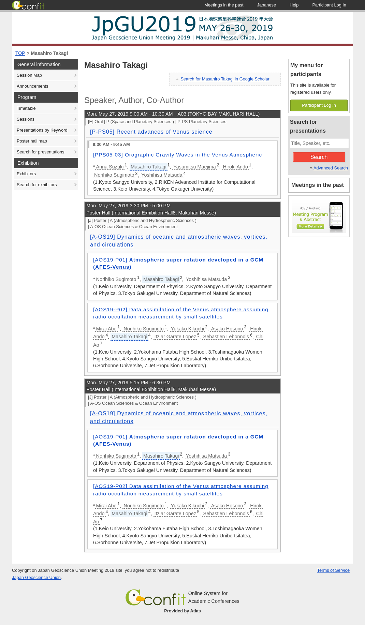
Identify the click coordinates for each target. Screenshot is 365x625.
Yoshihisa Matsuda (161, 175)
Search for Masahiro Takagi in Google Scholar (224, 78)
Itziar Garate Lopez (175, 336)
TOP (20, 53)
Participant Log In (319, 105)
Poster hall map (32, 141)
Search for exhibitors (37, 184)
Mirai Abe (106, 328)
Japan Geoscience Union (36, 577)
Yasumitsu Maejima (194, 166)
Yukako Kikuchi (187, 328)
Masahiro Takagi (49, 53)
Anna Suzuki (110, 166)
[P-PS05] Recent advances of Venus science (151, 132)
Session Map (29, 75)
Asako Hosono (227, 328)
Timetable (26, 108)
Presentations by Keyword (42, 130)
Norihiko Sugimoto (114, 175)
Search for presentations (40, 151)
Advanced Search (330, 167)
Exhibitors (26, 173)
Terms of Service (333, 570)
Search (319, 157)
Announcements (32, 86)
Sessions (25, 119)
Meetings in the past (317, 185)
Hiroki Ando (235, 166)
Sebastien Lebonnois (226, 336)
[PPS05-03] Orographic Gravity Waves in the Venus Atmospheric (177, 155)
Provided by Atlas (182, 610)
